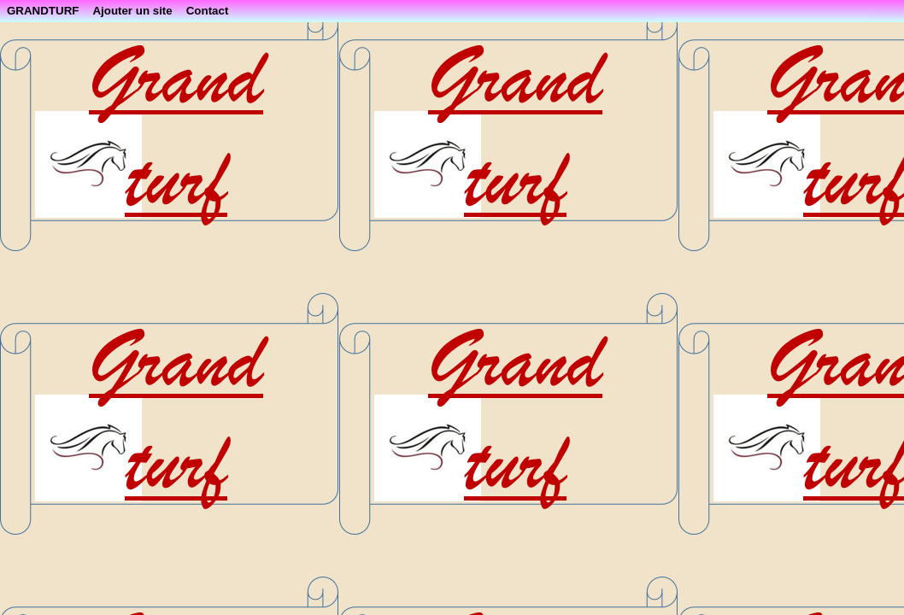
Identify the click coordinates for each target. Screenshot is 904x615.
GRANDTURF (43, 10)
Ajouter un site (132, 10)
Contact (207, 10)
